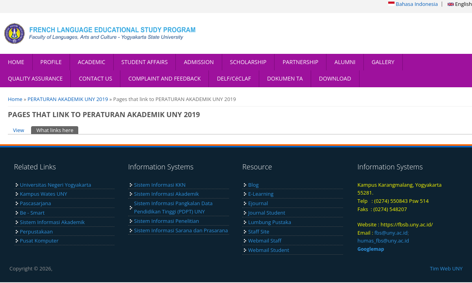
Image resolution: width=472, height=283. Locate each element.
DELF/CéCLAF (234, 78)
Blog (253, 184)
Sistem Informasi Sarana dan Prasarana (181, 230)
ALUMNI (344, 62)
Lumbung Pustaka (269, 222)
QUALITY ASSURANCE (35, 78)
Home (15, 99)
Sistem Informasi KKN (160, 184)
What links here (57, 130)
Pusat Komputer (39, 240)
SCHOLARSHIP (248, 62)
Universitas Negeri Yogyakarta (55, 184)
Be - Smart (32, 212)
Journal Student (266, 212)
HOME (16, 62)
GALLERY (383, 62)
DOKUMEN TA (285, 78)
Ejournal (258, 203)
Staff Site (258, 231)
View (18, 130)
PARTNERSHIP (300, 62)
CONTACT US (95, 78)
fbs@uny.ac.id (390, 232)
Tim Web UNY (446, 268)
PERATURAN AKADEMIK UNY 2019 (68, 99)
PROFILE (51, 62)
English (460, 3)
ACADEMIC (91, 62)
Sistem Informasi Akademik (52, 222)
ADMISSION (199, 62)
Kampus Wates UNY (43, 193)
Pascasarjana (35, 203)
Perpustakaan (36, 231)
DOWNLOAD (335, 78)
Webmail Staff (264, 240)
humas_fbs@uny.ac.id (383, 240)
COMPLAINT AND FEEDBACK (164, 78)
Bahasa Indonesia (413, 3)
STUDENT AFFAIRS (145, 62)
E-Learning (260, 193)
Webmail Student (268, 250)
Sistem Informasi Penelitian (166, 220)
